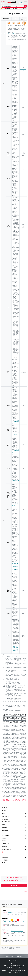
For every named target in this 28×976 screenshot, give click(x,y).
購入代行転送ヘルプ (11, 947)
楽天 (4, 8)
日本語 (17, 956)
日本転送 (13, 1)
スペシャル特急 (14, 835)
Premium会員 (11, 33)
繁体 (14, 956)
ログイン (21, 2)
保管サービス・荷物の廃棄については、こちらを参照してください (15, 564)
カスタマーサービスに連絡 (14, 972)
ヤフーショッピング (19, 921)
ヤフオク (15, 8)
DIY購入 (4, 862)
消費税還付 (19, 904)
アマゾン (21, 8)
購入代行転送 (5, 860)
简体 (12, 956)
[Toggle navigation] (25, 2)
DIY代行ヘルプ (4, 948)
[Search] (12, 6)
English (20, 956)
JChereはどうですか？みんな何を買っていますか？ (14, 970)
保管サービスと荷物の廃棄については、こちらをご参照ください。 (16, 649)
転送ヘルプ (3, 947)
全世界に (20, 965)
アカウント (14, 898)
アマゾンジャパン (7, 921)
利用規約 (18, 947)
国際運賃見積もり (12, 948)
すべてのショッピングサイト (17, 930)
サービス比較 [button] (4, 906)
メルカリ (20, 920)
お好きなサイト (10, 912)
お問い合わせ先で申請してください (15, 422)
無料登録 (14, 885)
